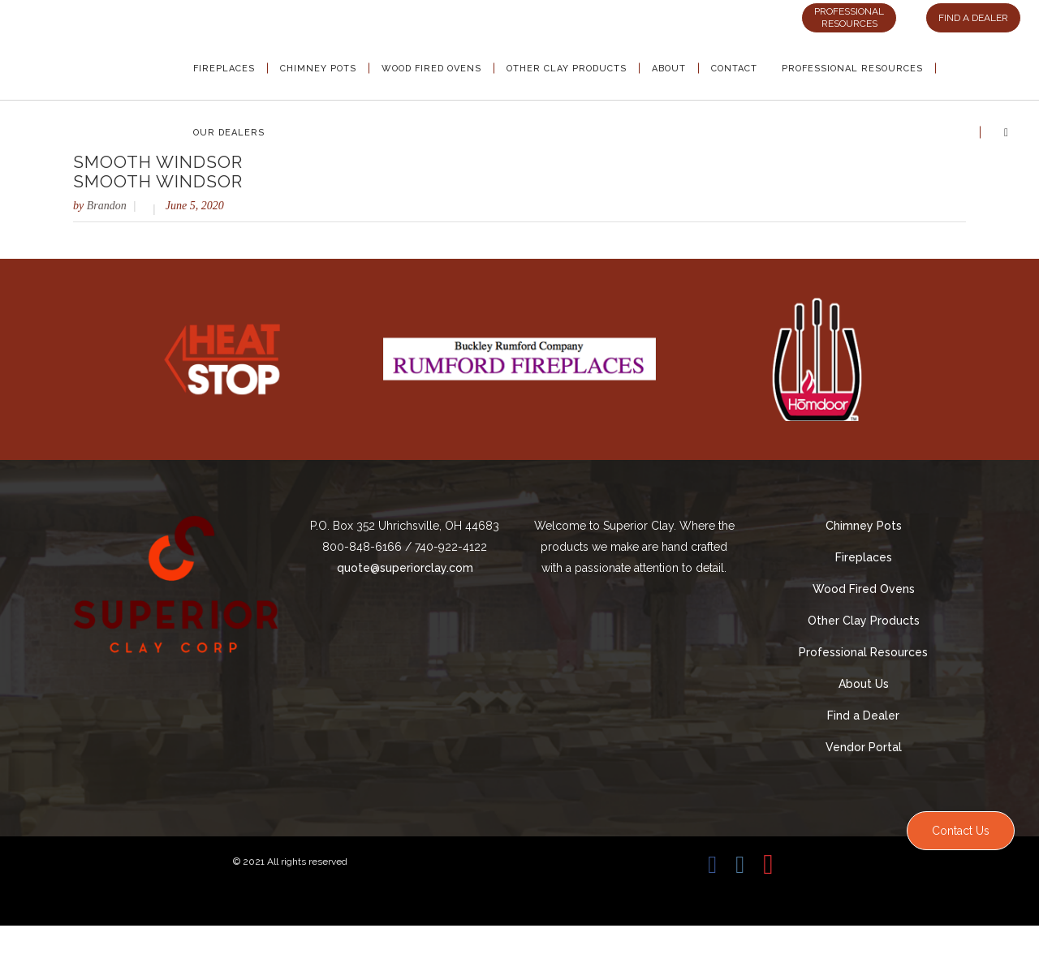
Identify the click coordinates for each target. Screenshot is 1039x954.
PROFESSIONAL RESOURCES (849, 17)
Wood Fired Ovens (864, 588)
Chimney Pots (864, 525)
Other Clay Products (864, 620)
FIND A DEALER (973, 18)
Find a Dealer (863, 715)
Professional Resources (863, 652)
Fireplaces (863, 557)
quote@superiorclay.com (405, 567)
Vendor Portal (864, 747)
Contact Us (960, 830)
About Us (864, 683)
